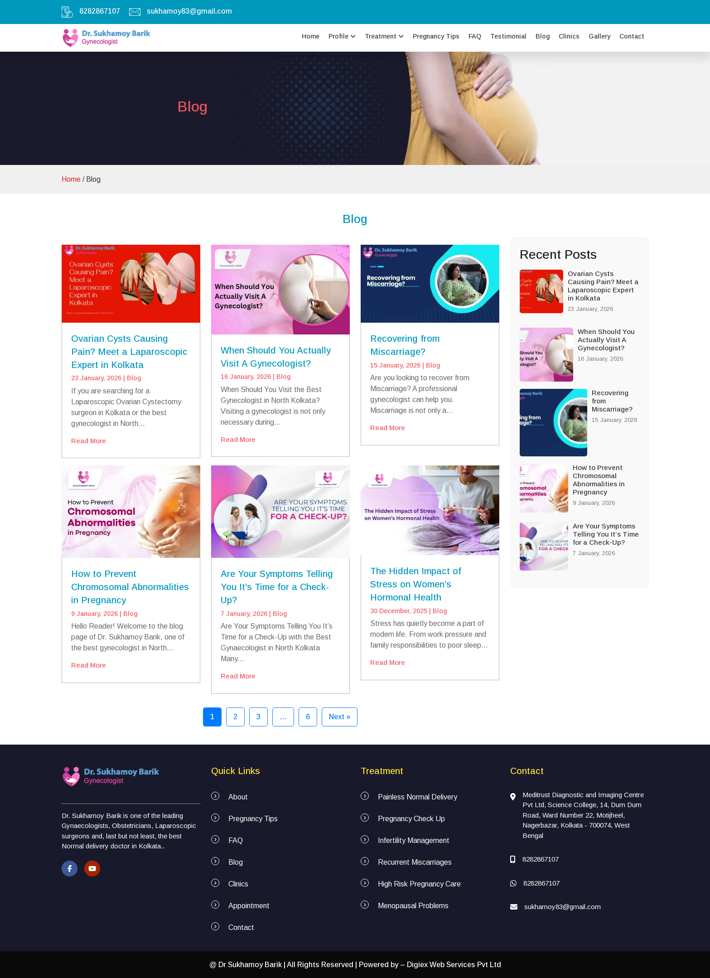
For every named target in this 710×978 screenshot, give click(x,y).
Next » (339, 717)
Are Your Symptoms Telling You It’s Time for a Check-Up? (277, 587)
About (238, 797)
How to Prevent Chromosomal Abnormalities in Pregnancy (130, 587)
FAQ (475, 36)
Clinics (569, 36)
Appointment (249, 906)
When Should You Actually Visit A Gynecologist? (606, 340)
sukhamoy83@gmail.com (189, 11)
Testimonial (508, 36)
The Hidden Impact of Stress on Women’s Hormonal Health (415, 584)
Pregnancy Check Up (411, 819)
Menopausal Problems (413, 906)
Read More (88, 441)
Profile (342, 36)
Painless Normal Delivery (417, 797)
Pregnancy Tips (436, 36)
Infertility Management (413, 840)
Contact (631, 36)
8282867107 (99, 11)
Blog (543, 36)
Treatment (384, 36)
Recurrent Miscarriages (415, 862)
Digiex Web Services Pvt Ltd (454, 964)
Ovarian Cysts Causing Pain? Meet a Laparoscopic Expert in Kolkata (129, 352)
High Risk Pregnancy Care (419, 884)
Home (310, 36)
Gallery (599, 36)
